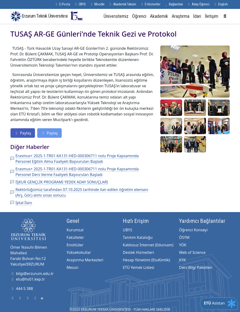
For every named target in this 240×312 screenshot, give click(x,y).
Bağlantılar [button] (173, 4)
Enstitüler (75, 244)
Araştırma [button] (180, 16)
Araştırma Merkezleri (85, 260)
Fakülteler (75, 237)
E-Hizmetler (150, 4)
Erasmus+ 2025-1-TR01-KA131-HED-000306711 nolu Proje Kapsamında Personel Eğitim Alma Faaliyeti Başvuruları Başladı (74, 158)
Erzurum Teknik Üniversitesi (52, 16)
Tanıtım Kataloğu (138, 237)
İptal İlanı (21, 202)
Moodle (97, 4)
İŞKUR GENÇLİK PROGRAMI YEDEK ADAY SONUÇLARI (59, 182)
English (220, 4)
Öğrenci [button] (139, 16)
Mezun (73, 267)
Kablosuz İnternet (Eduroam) (148, 244)
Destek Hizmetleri (138, 252)
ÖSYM (184, 237)
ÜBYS (80, 4)
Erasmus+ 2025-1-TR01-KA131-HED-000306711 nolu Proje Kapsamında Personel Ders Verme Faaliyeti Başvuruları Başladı (74, 171)
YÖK (182, 244)
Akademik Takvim (122, 4)
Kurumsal (75, 229)
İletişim (211, 16)
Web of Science (192, 252)
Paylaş (22, 133)
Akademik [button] (159, 16)
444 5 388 (21, 288)
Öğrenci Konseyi (193, 229)
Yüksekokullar (79, 252)
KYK (182, 260)
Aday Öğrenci (198, 4)
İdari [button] (197, 16)
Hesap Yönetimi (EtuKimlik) (146, 260)
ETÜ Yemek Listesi (138, 267)
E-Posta (62, 4)
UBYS (127, 229)
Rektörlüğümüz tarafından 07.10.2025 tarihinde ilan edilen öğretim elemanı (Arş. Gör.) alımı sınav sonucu (79, 192)
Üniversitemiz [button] (116, 16)
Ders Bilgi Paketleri (195, 267)
